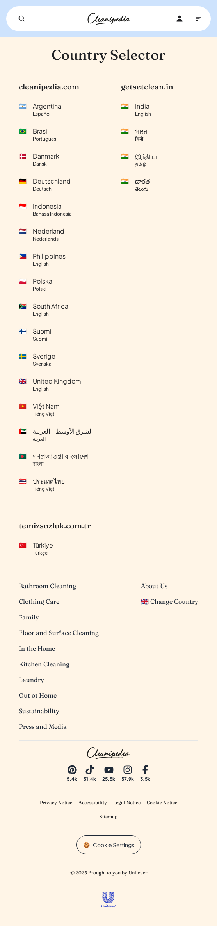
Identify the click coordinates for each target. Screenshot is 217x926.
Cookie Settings (113, 844)
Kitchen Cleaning (44, 664)
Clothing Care (39, 601)
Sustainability (39, 711)
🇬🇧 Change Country (169, 601)
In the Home (37, 648)
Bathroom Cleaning (47, 586)
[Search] (21, 18)
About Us (154, 586)
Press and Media (43, 726)
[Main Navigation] (198, 18)
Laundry (31, 679)
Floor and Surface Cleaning (59, 633)
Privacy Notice (56, 802)
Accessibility (92, 802)
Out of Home (38, 695)
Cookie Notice (162, 802)
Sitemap (108, 816)
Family (29, 617)
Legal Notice (127, 802)
